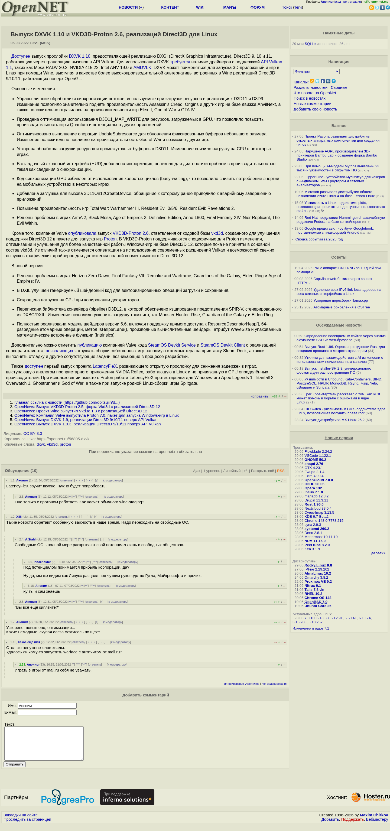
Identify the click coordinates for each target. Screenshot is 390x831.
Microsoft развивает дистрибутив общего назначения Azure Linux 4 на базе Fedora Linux (336, 194)
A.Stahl (30, 539)
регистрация (352, 1)
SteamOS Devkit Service (172, 345)
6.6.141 (351, 618)
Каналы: (301, 82)
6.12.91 (337, 618)
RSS (281, 471)
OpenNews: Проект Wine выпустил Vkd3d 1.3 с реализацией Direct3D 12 (80, 411)
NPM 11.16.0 (315, 541)
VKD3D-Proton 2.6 (131, 233)
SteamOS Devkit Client (222, 345)
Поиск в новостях (310, 98)
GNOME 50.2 (315, 460)
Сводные (339, 87)
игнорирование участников (241, 683)
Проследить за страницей (27, 826)
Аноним (22, 480)
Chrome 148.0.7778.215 (323, 521)
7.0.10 (309, 618)
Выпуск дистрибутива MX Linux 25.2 (334, 420)
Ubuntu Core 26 (317, 606)
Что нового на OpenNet (315, 93)
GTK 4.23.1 (313, 468)
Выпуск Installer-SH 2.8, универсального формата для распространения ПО (334, 370)
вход (337, 1)
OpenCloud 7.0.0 (318, 480)
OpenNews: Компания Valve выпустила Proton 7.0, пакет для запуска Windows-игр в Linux (96, 415)
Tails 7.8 (311, 590)
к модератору (112, 480)
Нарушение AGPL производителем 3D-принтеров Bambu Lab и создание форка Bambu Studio (337, 155)
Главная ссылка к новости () (67, 402)
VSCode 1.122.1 (317, 456)
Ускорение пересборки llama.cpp (340, 300)
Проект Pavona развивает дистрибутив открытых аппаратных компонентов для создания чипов (338, 140)
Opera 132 (313, 488)
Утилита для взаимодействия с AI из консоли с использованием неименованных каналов (340, 360)
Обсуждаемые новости (339, 325)
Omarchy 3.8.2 (316, 577)
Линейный (231, 471)
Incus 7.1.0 (313, 492)
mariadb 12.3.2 (316, 496)
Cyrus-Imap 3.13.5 (319, 512)
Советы (338, 257)
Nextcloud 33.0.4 (318, 508)
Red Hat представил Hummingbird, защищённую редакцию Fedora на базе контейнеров (341, 220)
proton (65, 444)
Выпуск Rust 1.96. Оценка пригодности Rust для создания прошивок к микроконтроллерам (341, 349)
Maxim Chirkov (374, 821)
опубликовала (82, 233)
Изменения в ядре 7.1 (310, 628)
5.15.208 (299, 622)
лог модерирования (274, 683)
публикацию (89, 345)
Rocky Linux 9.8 (318, 565)
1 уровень (211, 471)
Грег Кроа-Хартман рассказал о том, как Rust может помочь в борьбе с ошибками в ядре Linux (338, 398)
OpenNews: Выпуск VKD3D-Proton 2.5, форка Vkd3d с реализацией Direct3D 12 (87, 407)
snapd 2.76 (313, 464)
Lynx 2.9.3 (312, 525)
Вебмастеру (377, 826)
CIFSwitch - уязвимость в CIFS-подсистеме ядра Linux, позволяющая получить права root (341, 411)
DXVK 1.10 (79, 56)
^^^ (81, 496)
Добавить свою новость (315, 109)
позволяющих (59, 350)
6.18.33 (323, 618)
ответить (66, 480)
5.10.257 (315, 622)
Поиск (286, 7)
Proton (110, 239)
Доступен (20, 56)
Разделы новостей (310, 87)
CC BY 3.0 (32, 433)
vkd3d (217, 233)
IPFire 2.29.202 (316, 569)
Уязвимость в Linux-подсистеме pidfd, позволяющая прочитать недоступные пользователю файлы (341, 207)
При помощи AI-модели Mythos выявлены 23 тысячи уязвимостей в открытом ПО (338, 168)
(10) (34, 470)
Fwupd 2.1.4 (314, 472)
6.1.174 (364, 618)
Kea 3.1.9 (312, 549)
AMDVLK (142, 67)
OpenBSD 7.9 (315, 602)
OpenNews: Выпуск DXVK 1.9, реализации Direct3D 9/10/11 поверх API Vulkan (86, 420)
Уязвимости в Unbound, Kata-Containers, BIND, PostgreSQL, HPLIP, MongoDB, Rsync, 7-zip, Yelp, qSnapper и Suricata (339, 383)
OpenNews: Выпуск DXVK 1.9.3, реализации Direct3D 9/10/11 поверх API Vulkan (87, 424)
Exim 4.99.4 (313, 476)
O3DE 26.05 (314, 484)
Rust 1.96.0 (313, 504)
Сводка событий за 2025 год (319, 239)
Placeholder (42, 561)
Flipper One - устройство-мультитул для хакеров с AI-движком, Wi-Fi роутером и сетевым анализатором (341, 181)
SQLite (310, 44)
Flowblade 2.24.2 (318, 451)
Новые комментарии (313, 104)
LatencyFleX (105, 366)
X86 (19, 516)
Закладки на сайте (21, 821)
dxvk (41, 444)
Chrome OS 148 (317, 598)
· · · (90, 480)
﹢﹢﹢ (79, 480)
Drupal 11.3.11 (316, 500)
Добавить (330, 826)
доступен (34, 366)
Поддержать (352, 826)
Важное (339, 125)
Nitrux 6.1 (312, 586)
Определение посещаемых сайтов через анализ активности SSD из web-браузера (341, 338)
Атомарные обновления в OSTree (341, 307)
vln (322, 590)
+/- (245, 471)
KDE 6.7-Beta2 (316, 516)
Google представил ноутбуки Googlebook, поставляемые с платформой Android (335, 230)
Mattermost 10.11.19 (320, 537)
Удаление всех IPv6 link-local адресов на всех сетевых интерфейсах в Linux (339, 292)
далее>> (378, 553)
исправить (259, 396)
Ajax (196, 471)
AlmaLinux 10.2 (317, 573)
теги (298, 7)
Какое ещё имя (29, 642)
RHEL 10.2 (313, 594)
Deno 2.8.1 (313, 533)
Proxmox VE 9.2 (318, 581)
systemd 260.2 (316, 529)
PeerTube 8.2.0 (317, 545)
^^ (74, 496)
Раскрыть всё (262, 471)
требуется (180, 62)
